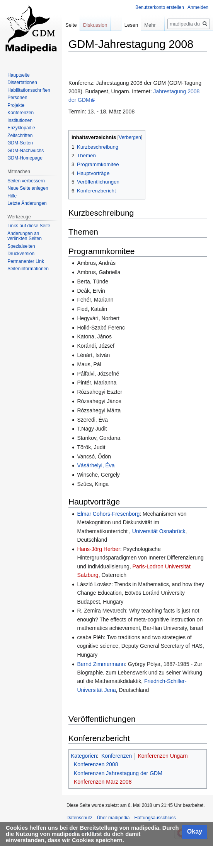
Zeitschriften (19, 135)
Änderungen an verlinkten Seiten (24, 236)
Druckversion (20, 253)
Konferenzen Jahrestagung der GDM (118, 773)
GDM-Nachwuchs (25, 150)
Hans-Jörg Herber (98, 549)
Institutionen (19, 120)
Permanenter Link (25, 261)
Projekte (15, 105)
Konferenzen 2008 (96, 764)
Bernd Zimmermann (101, 664)
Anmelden (197, 7)
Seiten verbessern (26, 181)
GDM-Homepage (25, 158)
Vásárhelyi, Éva (95, 465)
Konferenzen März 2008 (102, 782)
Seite (71, 25)
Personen (17, 97)
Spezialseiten (21, 246)
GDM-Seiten (20, 143)
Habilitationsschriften (28, 90)
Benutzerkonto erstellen (159, 7)
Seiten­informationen (28, 268)
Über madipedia (113, 817)
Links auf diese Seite (28, 225)
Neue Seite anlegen (27, 188)
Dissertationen (22, 82)
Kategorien (84, 756)
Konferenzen (116, 756)
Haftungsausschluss (155, 817)
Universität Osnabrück (159, 531)
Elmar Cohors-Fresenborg (108, 514)
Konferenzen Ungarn (162, 756)
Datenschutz (79, 817)
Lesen (124, 25)
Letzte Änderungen (26, 203)
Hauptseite (18, 75)
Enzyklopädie (21, 127)
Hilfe (12, 196)
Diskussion (95, 25)
